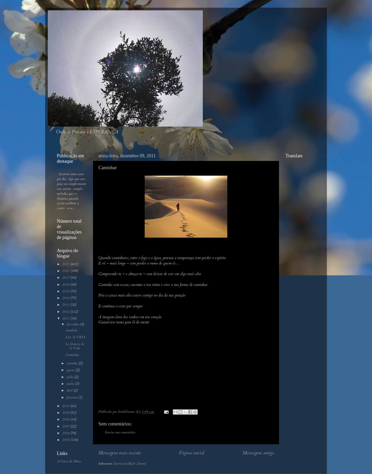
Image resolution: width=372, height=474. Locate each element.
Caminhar (72, 355)
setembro (72, 363)
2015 (66, 291)
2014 (66, 298)
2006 (66, 433)
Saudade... (72, 330)
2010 (66, 406)
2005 (66, 440)
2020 (66, 271)
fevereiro (72, 397)
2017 (66, 277)
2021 (66, 264)
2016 (66, 284)
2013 (66, 304)
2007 (66, 426)
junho (70, 384)
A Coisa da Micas (69, 461)
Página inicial (191, 452)
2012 (66, 311)
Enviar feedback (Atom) (130, 463)
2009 (66, 412)
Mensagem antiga (258, 452)
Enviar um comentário (120, 432)
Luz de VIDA (75, 337)
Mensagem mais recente (119, 452)
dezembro (73, 324)
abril (70, 390)
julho (70, 377)
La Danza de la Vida (75, 346)
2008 (66, 419)
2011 (66, 318)
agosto (71, 370)
